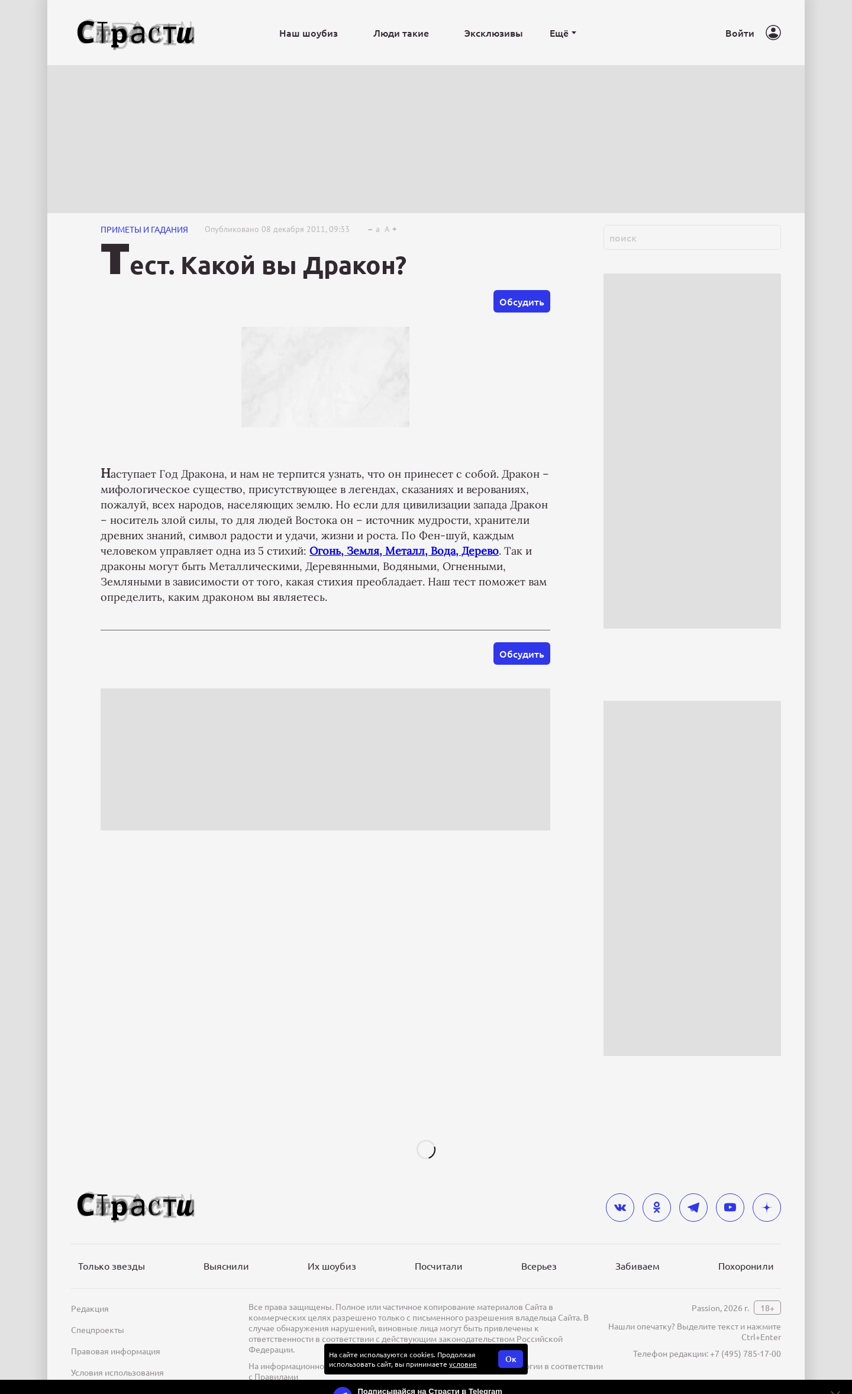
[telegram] (693, 1207)
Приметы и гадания (144, 229)
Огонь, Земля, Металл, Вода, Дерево (404, 551)
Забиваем (637, 1265)
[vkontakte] (620, 1207)
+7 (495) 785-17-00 (745, 1353)
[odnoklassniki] (657, 1207)
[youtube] (730, 1207)
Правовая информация (115, 1350)
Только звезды (111, 1265)
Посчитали (439, 1265)
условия (463, 1364)
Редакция (90, 1308)
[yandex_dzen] (767, 1207)
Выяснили (226, 1265)
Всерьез (539, 1265)
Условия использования (117, 1372)
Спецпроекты (97, 1329)
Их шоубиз (332, 1265)
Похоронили (746, 1265)
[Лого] (136, 33)
